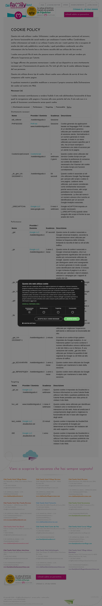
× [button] (81, 281)
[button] (51, 304)
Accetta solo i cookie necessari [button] (48, 319)
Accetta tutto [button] (72, 319)
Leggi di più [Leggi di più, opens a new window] (33, 301)
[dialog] (51, 303)
